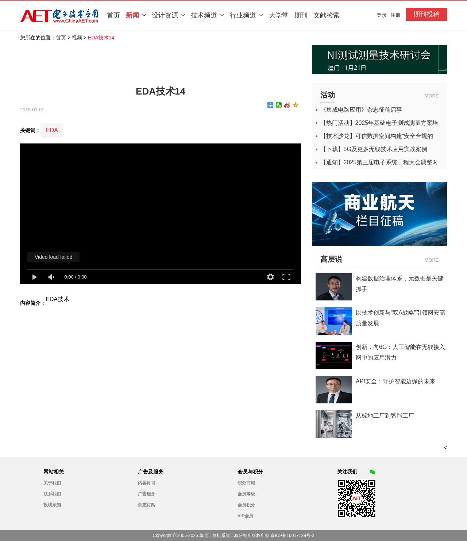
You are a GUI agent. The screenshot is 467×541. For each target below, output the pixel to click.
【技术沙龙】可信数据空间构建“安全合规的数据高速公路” (376, 136)
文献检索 (326, 15)
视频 (77, 38)
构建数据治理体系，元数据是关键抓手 (399, 283)
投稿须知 (52, 504)
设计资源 (168, 15)
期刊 (301, 15)
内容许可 (146, 483)
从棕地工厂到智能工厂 (385, 416)
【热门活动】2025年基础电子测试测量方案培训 (379, 123)
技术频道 (207, 15)
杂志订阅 (146, 504)
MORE (432, 96)
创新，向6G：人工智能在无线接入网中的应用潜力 (400, 352)
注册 (395, 15)
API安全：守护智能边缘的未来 (395, 381)
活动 (327, 95)
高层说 (331, 259)
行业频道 (246, 15)
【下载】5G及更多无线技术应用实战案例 (373, 149)
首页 (113, 15)
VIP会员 (245, 515)
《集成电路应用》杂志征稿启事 (361, 110)
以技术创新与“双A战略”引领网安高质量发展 (400, 318)
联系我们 (52, 493)
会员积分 (246, 504)
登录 (382, 15)
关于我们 (52, 483)
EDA (52, 130)
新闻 (136, 15)
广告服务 (146, 493)
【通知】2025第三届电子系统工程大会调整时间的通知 (379, 162)
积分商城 (246, 483)
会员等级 (246, 493)
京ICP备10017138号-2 (292, 535)
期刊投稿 (426, 14)
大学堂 (279, 15)
